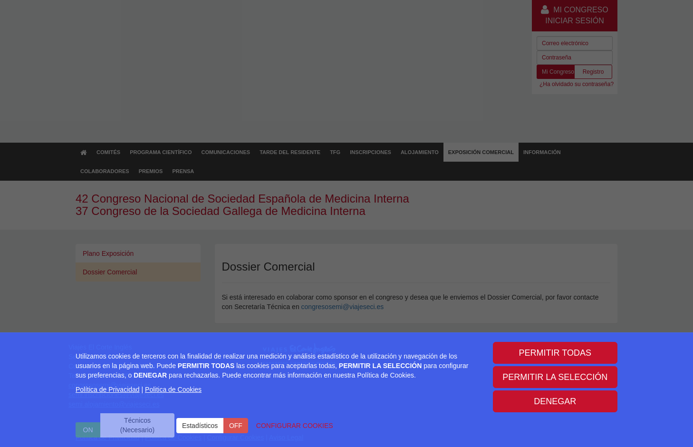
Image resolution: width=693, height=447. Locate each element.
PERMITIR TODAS (555, 353)
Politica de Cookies (173, 389)
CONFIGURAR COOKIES (294, 425)
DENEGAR (555, 401)
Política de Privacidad (108, 389)
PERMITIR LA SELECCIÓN (554, 377)
